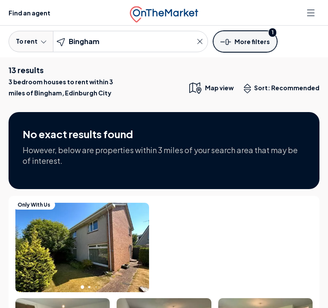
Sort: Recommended (283, 88)
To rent (31, 41)
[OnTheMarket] (164, 12)
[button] (245, 41)
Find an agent (29, 13)
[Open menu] (311, 13)
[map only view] (211, 87)
